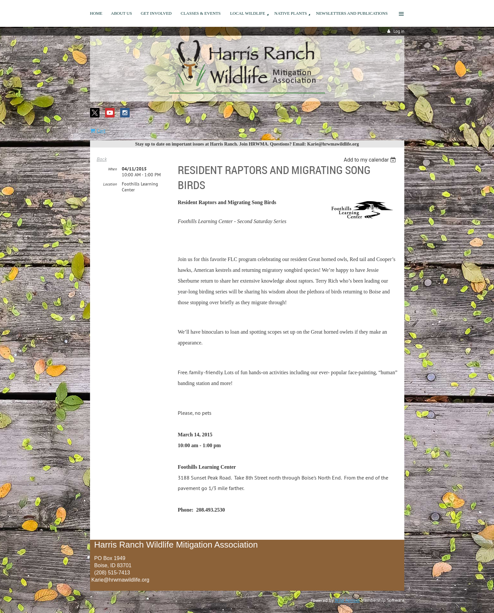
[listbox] (371, 160)
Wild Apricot (347, 600)
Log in (398, 31)
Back (102, 159)
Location (110, 184)
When (112, 168)
